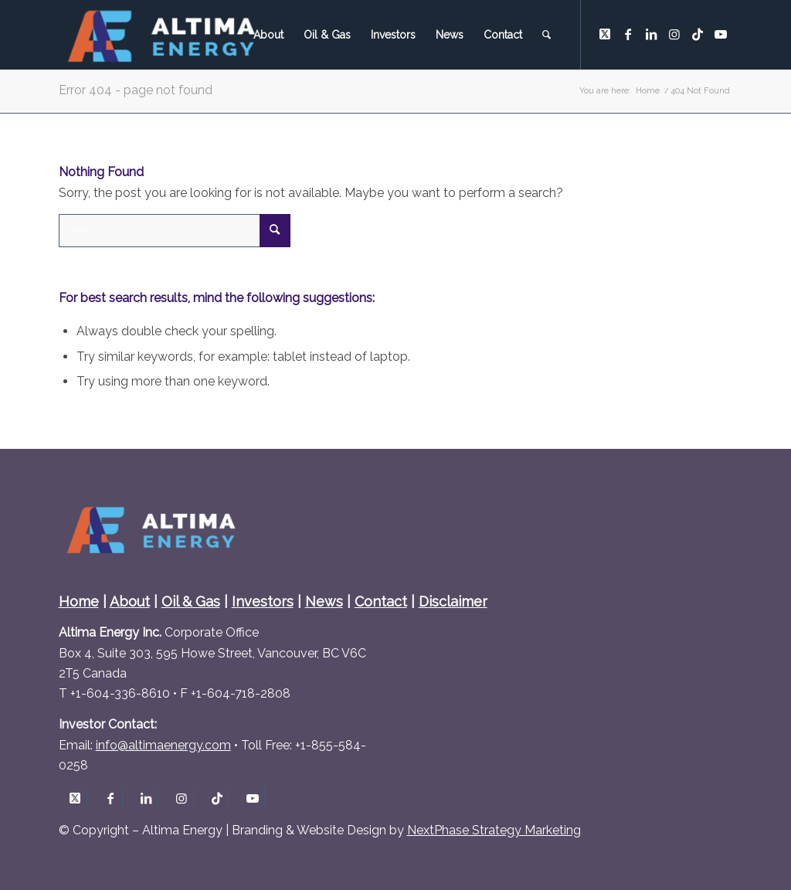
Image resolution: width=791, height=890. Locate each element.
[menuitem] (268, 35)
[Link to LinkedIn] (651, 34)
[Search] (546, 35)
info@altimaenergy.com (163, 745)
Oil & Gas (190, 601)
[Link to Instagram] (674, 34)
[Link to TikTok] (697, 34)
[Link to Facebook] (628, 34)
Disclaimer (453, 601)
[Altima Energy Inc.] (163, 35)
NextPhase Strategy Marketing (494, 830)
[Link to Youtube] (720, 34)
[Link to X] (604, 34)
